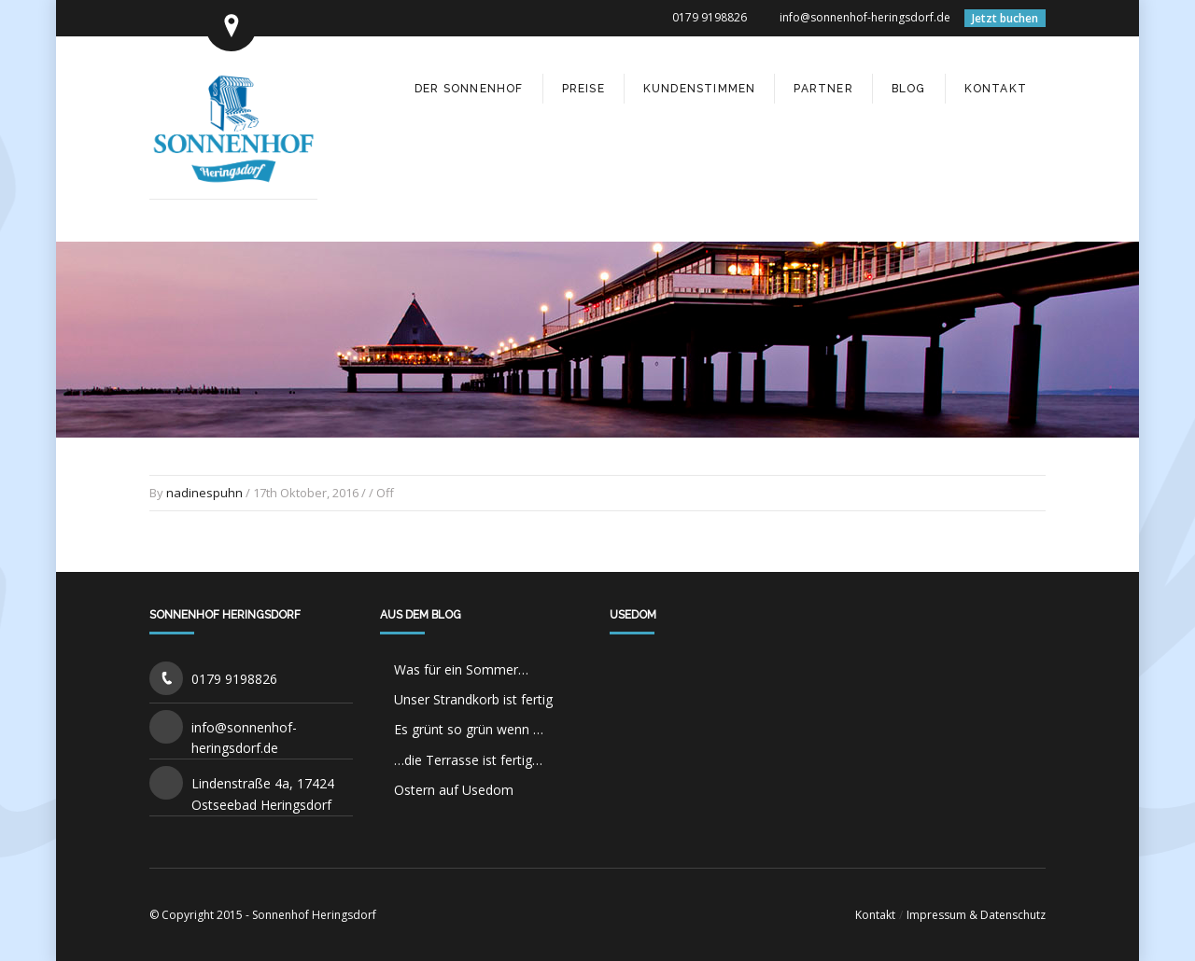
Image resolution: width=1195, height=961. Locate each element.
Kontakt (875, 915)
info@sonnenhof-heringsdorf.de (865, 17)
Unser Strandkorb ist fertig (473, 699)
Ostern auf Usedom (453, 790)
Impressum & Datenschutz (976, 915)
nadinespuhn (204, 492)
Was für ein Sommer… (461, 669)
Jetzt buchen (1005, 18)
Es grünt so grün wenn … (468, 729)
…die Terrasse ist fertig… (468, 760)
